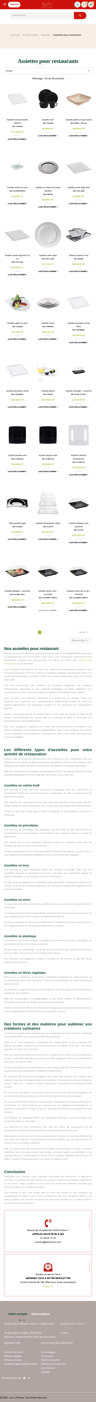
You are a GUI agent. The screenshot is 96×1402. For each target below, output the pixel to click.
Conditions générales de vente (20, 1364)
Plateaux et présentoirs (53, 1364)
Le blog (64, 1333)
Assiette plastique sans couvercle (78, 526)
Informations (41, 1314)
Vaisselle (45, 1372)
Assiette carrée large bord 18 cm (17, 258)
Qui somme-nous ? (14, 1352)
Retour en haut (80, 640)
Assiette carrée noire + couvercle (48, 594)
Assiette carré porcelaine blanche (17, 123)
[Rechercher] (48, 15)
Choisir (48, 70)
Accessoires (47, 1368)
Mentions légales (13, 1356)
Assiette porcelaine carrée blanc (78, 326)
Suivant (84, 632)
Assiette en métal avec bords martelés (48, 190)
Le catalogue (48, 1352)
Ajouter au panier (16, 139)
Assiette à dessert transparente (78, 458)
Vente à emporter (50, 1360)
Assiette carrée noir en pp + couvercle (78, 594)
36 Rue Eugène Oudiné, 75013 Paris (22, 1333)
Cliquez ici (48, 1286)
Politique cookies (13, 1360)
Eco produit (47, 1356)
